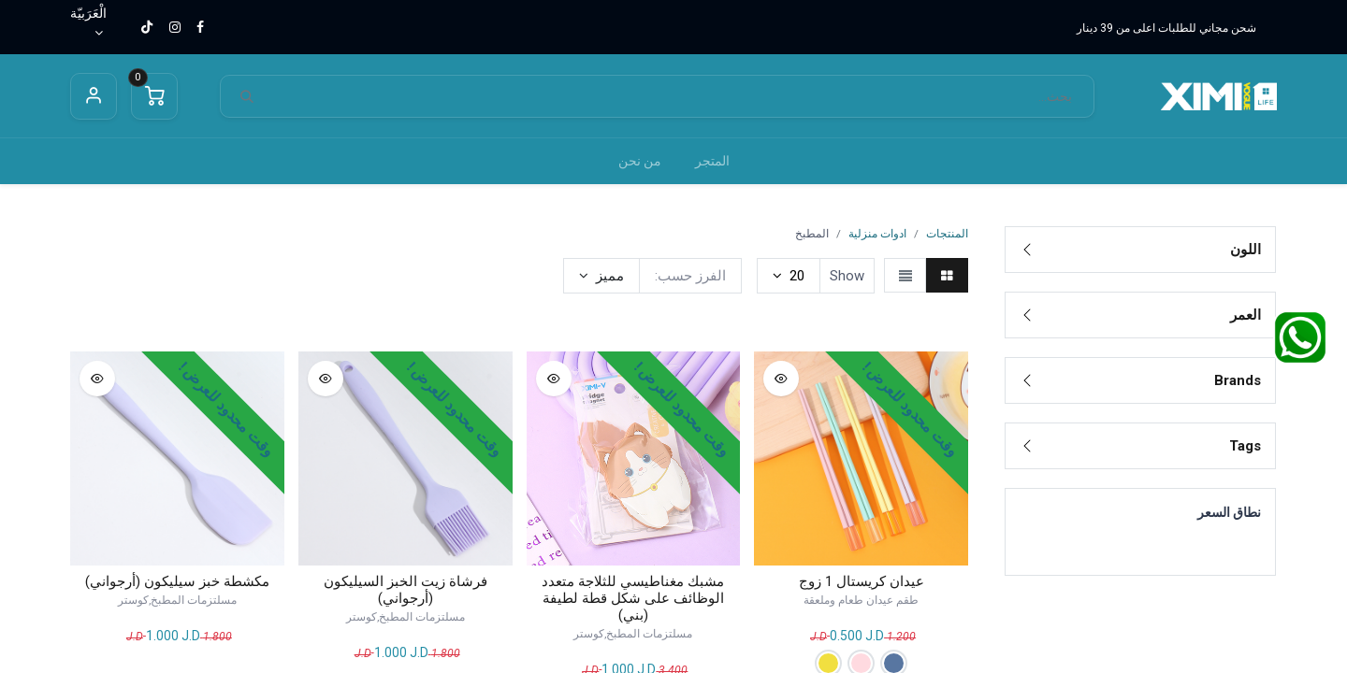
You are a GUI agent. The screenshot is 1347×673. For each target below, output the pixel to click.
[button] (601, 276)
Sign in (93, 96)
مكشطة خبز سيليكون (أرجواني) (177, 581)
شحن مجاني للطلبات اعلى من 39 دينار (1166, 28)
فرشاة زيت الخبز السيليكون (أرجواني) (405, 590)
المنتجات (947, 233)
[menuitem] (712, 161)
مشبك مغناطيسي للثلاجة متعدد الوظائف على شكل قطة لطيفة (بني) (633, 598)
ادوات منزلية (877, 233)
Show (847, 275)
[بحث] (247, 97)
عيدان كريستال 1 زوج (861, 581)
